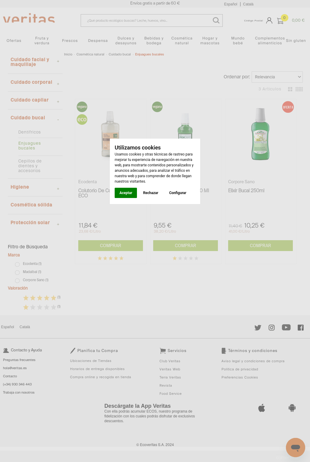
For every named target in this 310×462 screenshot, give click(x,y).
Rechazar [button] (150, 193)
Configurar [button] (177, 193)
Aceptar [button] (125, 193)
